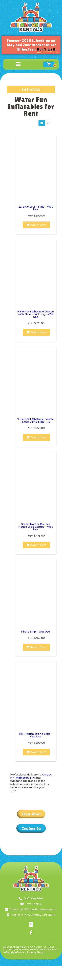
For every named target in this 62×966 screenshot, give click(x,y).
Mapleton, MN (25, 777)
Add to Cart (36, 224)
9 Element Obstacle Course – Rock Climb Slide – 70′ (35, 420)
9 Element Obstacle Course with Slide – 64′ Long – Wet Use (35, 314)
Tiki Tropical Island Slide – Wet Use (35, 735)
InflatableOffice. (14, 952)
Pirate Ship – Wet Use (35, 631)
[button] (31, 924)
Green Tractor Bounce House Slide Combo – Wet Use (35, 527)
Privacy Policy (36, 952)
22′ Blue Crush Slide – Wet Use (36, 208)
